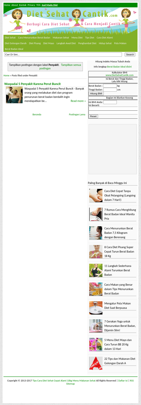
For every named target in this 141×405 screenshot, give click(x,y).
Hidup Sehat (105, 43)
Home (7, 5)
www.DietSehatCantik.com (120, 75)
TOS (38, 5)
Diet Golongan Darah (15, 43)
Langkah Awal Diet (66, 43)
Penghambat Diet (87, 43)
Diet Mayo (48, 43)
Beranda (36, 114)
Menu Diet (76, 37)
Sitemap (70, 383)
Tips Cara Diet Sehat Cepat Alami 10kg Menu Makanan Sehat (63, 380)
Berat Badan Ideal (14, 49)
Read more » (78, 101)
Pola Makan (120, 43)
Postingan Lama (77, 114)
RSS (132, 380)
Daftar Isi (123, 380)
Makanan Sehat (61, 37)
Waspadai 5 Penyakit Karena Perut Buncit (32, 84)
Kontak (22, 5)
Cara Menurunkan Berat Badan (34, 37)
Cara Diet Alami (105, 37)
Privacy (31, 5)
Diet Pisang (35, 43)
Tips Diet (89, 37)
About (14, 5)
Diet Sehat (10, 37)
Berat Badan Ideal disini (119, 66)
